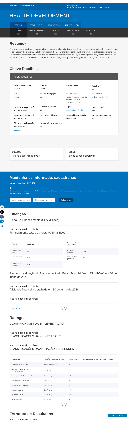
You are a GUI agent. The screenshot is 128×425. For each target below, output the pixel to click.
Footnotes (14, 308)
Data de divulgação (47, 94)
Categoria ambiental (48, 115)
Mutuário (96, 85)
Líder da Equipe (71, 85)
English (78, 7)
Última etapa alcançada (24, 123)
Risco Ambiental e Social (75, 115)
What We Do (14, 5)
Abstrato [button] (18, 33)
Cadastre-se (66, 200)
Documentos (54, 25)
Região (68, 107)
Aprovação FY (97, 107)
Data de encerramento (101, 115)
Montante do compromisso (25, 115)
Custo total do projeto (24, 107)
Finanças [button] (56, 33)
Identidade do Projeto (23, 85)
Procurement (36, 25)
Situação (43, 85)
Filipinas (17, 97)
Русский (106, 7)
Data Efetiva (96, 94)
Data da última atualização (51, 123)
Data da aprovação (73, 94)
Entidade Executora (47, 107)
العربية (100, 7)
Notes (16, 131)
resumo (18, 25)
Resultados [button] (91, 33)
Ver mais (104, 57)
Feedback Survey (117, 416)
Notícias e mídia (71, 25)
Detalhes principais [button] (37, 33)
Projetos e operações (27, 5)
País (15, 94)
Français (93, 7)
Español (85, 7)
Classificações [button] (73, 33)
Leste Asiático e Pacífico (74, 110)
